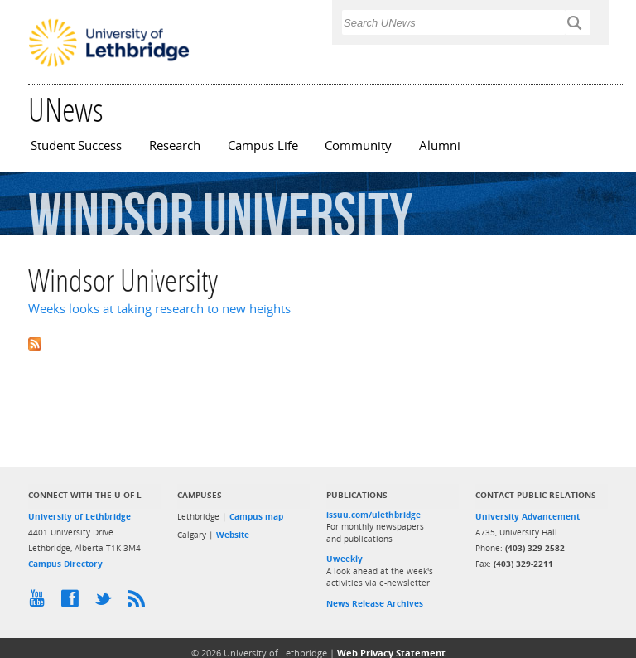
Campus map (256, 516)
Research (174, 145)
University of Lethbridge (79, 516)
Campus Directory (65, 563)
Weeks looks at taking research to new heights (159, 308)
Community (358, 145)
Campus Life (263, 145)
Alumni (439, 145)
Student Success (76, 145)
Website (232, 534)
